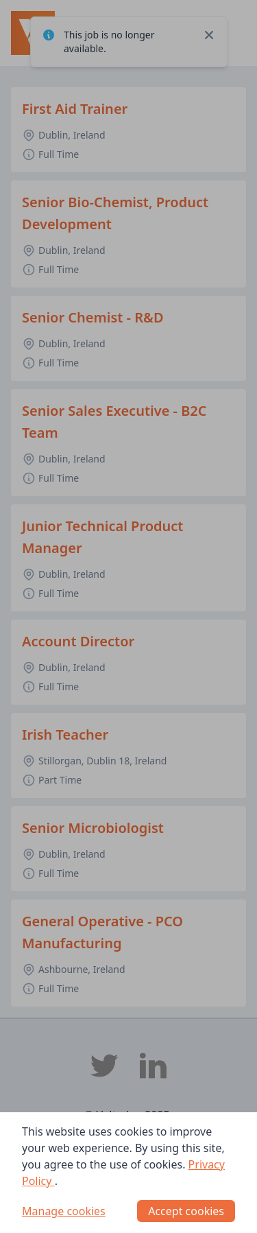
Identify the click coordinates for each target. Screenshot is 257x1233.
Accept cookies (186, 1211)
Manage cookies (64, 1211)
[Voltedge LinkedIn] (153, 1065)
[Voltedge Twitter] (104, 1065)
